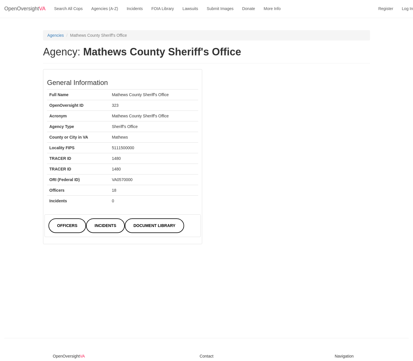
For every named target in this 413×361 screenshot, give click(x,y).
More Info (272, 8)
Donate (248, 8)
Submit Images (220, 8)
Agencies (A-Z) (104, 8)
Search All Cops (68, 8)
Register (385, 8)
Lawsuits (190, 8)
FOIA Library (162, 8)
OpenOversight (25, 8)
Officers (67, 225)
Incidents (135, 8)
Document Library (154, 225)
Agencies (55, 35)
